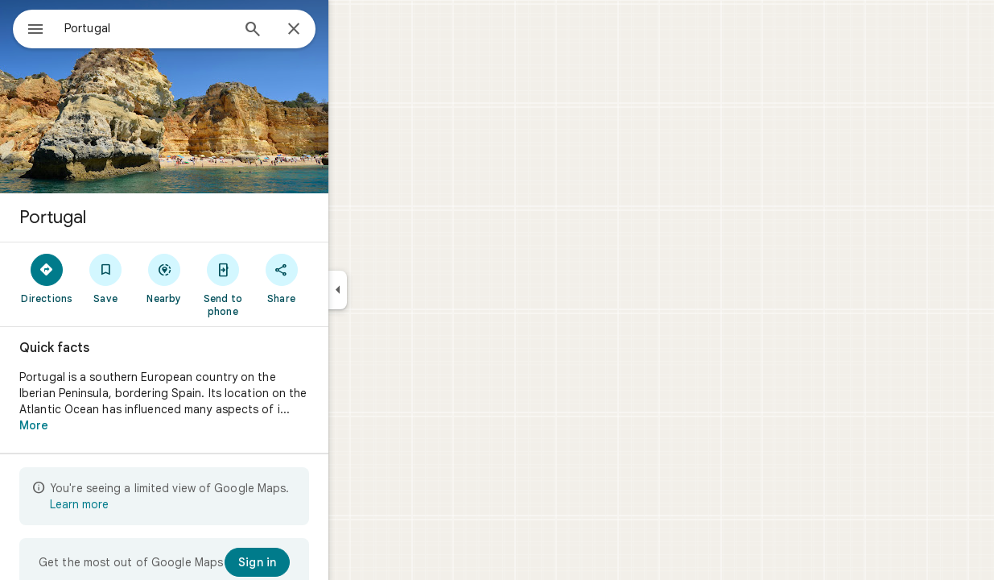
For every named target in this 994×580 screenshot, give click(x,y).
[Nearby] (222, 278)
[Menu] (29, 27)
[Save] (163, 278)
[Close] (351, 30)
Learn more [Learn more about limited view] (137, 504)
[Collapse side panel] (395, 290)
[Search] (310, 31)
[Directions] (105, 278)
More (91, 425)
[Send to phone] (280, 284)
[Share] (339, 278)
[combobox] (189, 28)
